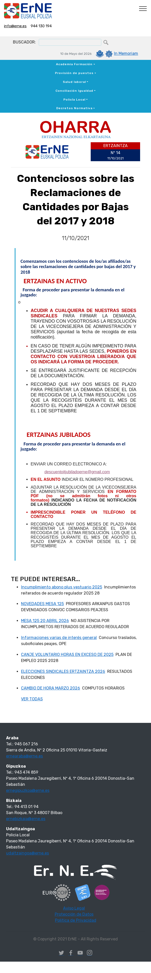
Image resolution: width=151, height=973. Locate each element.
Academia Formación (74, 64)
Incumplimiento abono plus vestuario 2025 (61, 587)
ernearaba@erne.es (24, 756)
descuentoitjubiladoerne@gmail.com (77, 472)
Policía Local (74, 99)
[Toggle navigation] (143, 8)
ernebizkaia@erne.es (25, 818)
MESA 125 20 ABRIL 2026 (45, 620)
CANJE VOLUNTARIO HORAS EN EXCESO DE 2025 (67, 654)
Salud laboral (74, 82)
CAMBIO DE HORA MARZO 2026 (50, 688)
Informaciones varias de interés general (59, 637)
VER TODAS (32, 699)
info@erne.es (15, 26)
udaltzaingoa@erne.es (27, 853)
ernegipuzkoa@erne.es (27, 790)
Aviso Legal (74, 908)
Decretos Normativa (74, 108)
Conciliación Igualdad (74, 90)
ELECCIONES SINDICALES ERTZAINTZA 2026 (63, 671)
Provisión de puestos (74, 73)
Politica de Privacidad (75, 920)
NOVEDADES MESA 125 (42, 603)
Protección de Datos (74, 914)
